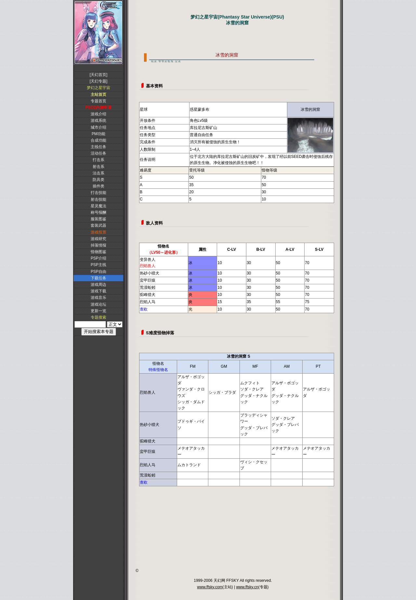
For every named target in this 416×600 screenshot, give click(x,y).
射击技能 (98, 199)
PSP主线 (98, 264)
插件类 (98, 186)
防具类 (98, 179)
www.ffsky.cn (247, 587)
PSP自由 (98, 271)
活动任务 (98, 153)
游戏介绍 (98, 114)
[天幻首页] (99, 74)
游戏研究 (98, 238)
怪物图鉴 (98, 251)
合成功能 (98, 140)
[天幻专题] (99, 81)
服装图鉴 (98, 219)
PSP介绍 (98, 258)
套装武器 (98, 225)
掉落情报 (98, 245)
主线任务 (98, 147)
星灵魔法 (98, 206)
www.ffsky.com (209, 587)
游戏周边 (98, 284)
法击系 (98, 173)
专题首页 (98, 101)
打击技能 (98, 192)
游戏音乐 (98, 297)
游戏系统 (98, 120)
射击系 (98, 166)
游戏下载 (98, 291)
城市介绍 (98, 127)
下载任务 (98, 278)
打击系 (98, 160)
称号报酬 (98, 212)
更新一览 (98, 311)
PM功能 (98, 134)
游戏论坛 (98, 304)
